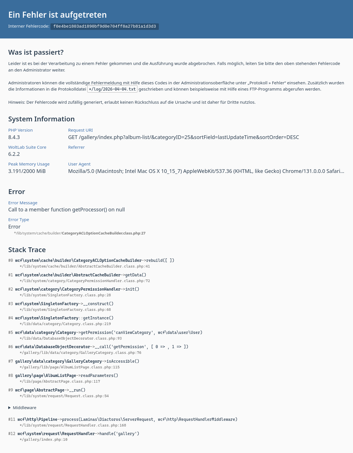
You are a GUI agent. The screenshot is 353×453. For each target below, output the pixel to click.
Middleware (24, 406)
